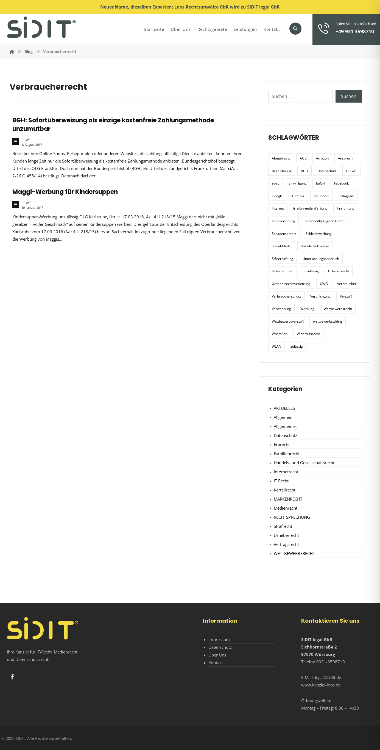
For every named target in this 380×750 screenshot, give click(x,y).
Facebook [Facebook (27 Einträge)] (341, 183)
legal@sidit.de (328, 677)
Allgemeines (285, 426)
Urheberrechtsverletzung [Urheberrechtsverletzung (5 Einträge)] (291, 283)
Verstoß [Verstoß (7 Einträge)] (346, 296)
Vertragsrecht (286, 544)
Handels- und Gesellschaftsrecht (304, 462)
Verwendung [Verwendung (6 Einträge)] (281, 308)
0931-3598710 (330, 661)
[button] (295, 29)
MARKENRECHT (288, 499)
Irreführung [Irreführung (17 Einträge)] (345, 208)
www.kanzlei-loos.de (320, 685)
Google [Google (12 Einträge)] (277, 196)
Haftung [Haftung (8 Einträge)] (298, 196)
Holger (26, 139)
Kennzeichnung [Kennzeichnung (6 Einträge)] (283, 221)
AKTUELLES (284, 408)
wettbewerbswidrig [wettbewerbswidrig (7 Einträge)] (327, 321)
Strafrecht (283, 526)
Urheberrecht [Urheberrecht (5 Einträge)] (338, 271)
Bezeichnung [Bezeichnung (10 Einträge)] (282, 171)
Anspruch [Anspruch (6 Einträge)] (345, 158)
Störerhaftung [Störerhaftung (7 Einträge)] (282, 258)
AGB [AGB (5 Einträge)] (303, 158)
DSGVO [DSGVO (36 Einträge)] (351, 171)
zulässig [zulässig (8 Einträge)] (296, 346)
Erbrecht (282, 444)
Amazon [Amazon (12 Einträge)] (322, 158)
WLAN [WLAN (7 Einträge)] (276, 346)
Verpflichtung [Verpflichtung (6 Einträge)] (320, 296)
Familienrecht (287, 453)
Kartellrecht (284, 490)
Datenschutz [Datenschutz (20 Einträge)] (327, 171)
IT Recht (281, 480)
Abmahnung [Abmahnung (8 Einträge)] (281, 158)
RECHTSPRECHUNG (292, 517)
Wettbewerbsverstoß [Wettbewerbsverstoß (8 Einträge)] (288, 321)
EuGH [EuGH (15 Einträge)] (320, 183)
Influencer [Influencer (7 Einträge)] (321, 196)
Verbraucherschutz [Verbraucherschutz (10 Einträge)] (286, 296)
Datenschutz (285, 435)
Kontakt (215, 662)
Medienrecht (285, 508)
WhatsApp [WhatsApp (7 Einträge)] (279, 333)
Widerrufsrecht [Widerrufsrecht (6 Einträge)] (308, 333)
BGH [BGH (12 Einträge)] (304, 171)
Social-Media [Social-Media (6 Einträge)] (282, 246)
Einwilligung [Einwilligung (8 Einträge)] (298, 183)
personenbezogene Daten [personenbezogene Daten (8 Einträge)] (324, 221)
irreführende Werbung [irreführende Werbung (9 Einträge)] (310, 208)
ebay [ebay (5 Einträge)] (275, 183)
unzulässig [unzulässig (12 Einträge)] (311, 271)
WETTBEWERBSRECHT (294, 553)
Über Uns (217, 655)
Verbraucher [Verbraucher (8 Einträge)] (346, 283)
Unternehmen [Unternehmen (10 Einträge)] (282, 271)
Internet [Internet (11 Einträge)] (278, 208)
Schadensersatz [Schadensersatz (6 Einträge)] (284, 233)
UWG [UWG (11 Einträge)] (324, 283)
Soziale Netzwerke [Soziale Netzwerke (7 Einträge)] (315, 246)
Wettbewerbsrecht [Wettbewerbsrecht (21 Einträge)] (338, 308)
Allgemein (283, 417)
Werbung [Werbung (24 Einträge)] (307, 308)
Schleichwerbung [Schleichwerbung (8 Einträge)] (319, 233)
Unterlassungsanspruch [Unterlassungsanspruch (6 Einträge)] (321, 258)
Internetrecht (286, 471)
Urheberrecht (286, 535)
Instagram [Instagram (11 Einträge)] (346, 196)
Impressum (219, 639)
